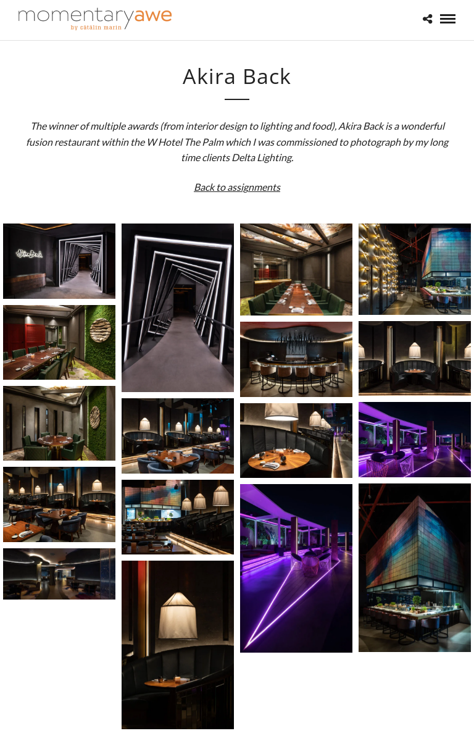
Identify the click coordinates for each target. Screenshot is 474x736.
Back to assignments (237, 187)
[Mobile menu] (447, 18)
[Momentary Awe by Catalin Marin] (96, 18)
